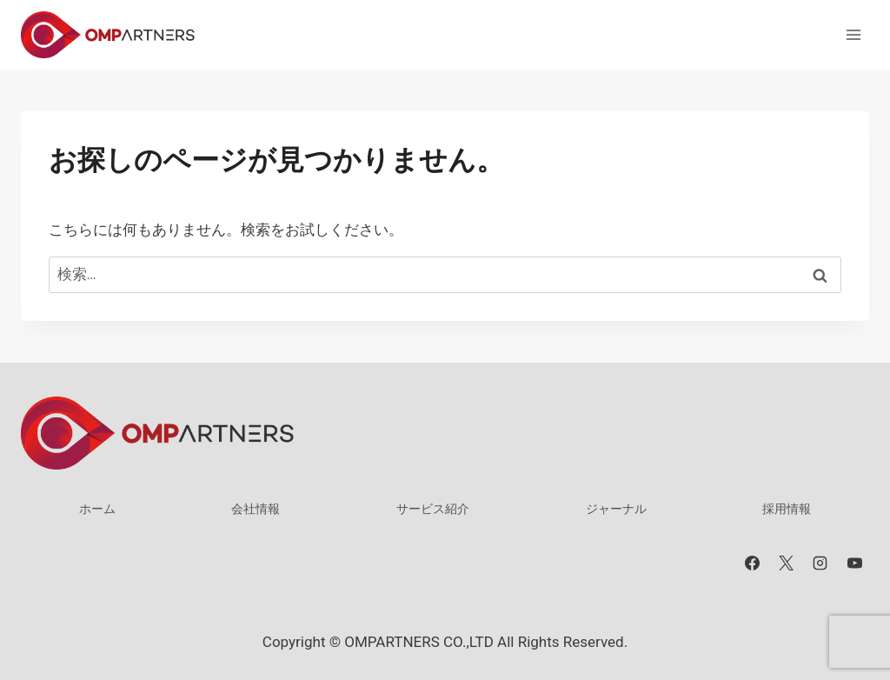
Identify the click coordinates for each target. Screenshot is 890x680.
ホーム (97, 509)
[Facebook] (752, 563)
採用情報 (786, 509)
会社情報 (255, 509)
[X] (786, 563)
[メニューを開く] (853, 34)
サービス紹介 (432, 509)
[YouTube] (854, 563)
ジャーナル (616, 509)
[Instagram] (820, 563)
